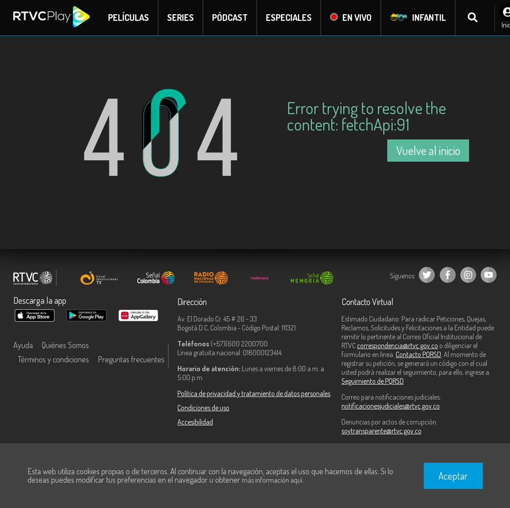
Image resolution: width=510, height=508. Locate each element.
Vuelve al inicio (428, 150)
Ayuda (23, 345)
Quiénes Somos (65, 345)
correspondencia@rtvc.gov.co (397, 345)
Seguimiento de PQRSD (372, 381)
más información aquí (272, 480)
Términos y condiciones (53, 359)
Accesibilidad (195, 421)
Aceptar (453, 475)
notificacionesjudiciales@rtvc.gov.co (390, 405)
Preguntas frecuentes (131, 359)
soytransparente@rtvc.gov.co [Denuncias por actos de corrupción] (381, 430)
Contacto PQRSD (418, 354)
